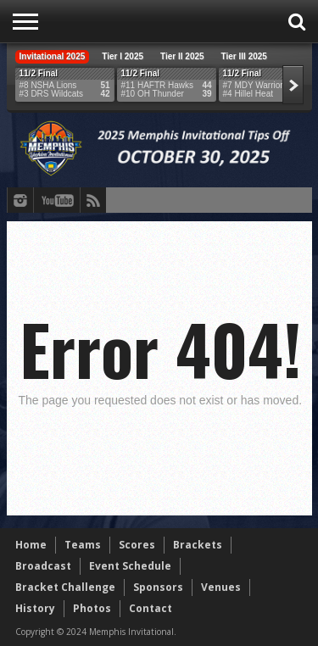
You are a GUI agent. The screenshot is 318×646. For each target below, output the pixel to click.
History (35, 608)
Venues (221, 587)
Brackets (197, 544)
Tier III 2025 (244, 56)
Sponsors (158, 587)
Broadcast (43, 566)
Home (31, 544)
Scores (137, 544)
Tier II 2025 (182, 56)
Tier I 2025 (122, 56)
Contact (150, 608)
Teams (82, 544)
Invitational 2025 (53, 56)
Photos (92, 608)
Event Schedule (130, 566)
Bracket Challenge (65, 587)
